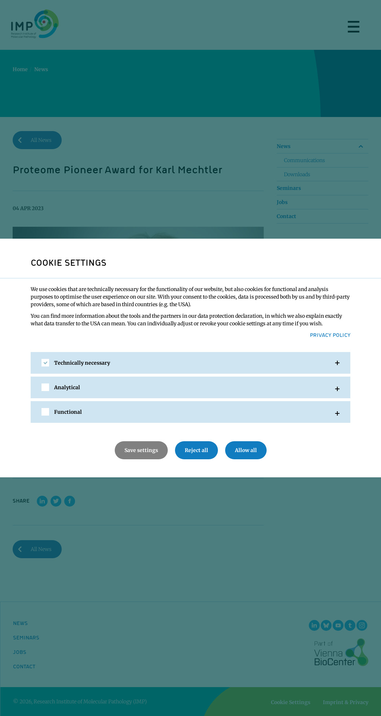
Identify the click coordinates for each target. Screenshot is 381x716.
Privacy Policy (330, 335)
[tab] (190, 363)
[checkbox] (45, 362)
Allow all (246, 450)
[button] (190, 363)
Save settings (141, 450)
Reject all (196, 450)
